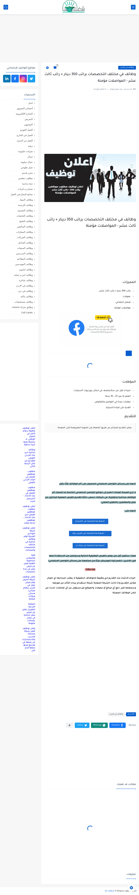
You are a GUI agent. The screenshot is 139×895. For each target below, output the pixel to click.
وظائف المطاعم (25, 258)
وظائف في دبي (25, 291)
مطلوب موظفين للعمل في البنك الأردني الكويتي (29, 477)
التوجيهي (28, 124)
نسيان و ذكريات (25, 189)
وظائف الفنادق (25, 242)
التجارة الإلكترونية (24, 113)
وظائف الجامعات (25, 215)
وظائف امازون (26, 269)
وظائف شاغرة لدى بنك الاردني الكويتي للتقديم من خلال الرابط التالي (29, 458)
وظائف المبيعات (25, 248)
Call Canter (27, 312)
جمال (30, 156)
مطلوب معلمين (25, 178)
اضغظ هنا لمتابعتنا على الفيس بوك (90, 533)
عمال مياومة (27, 162)
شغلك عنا (109, 891)
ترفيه (30, 146)
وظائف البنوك (26, 199)
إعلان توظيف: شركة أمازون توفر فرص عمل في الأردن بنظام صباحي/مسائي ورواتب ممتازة (28, 588)
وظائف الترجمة (25, 205)
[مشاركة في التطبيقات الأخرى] (69, 725)
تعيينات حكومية (25, 151)
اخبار (30, 103)
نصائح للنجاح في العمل (22, 194)
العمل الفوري (26, 129)
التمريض (29, 119)
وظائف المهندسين (24, 264)
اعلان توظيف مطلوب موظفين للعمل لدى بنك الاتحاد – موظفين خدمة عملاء (29, 514)
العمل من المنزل (25, 140)
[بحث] (6, 7)
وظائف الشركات (25, 237)
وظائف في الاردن (127, 68)
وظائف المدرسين (24, 253)
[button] (117, 725)
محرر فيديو (27, 172)
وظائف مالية (27, 296)
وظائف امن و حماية (23, 275)
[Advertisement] (69, 38)
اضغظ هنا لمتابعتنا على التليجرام (90, 521)
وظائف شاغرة (26, 280)
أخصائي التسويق (25, 108)
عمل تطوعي (27, 167)
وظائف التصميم (25, 210)
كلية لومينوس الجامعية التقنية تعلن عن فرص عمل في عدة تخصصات (29, 563)
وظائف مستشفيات (24, 301)
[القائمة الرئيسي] (133, 7)
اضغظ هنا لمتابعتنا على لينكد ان (90, 546)
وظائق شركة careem (22, 307)
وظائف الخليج (26, 221)
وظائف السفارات (24, 232)
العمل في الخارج (25, 135)
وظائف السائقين (25, 226)
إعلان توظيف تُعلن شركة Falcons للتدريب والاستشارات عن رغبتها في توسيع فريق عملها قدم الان (28, 639)
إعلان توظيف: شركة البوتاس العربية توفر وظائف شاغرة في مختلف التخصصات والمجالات (28, 539)
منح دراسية (27, 183)
